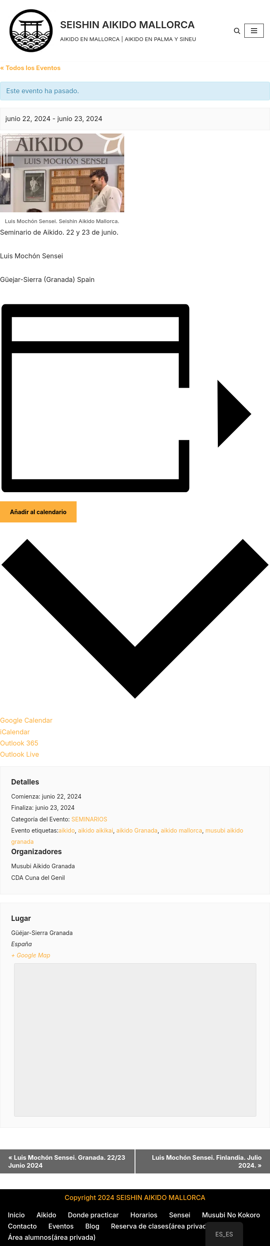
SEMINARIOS (89, 819)
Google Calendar (26, 720)
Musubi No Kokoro (231, 1215)
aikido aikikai (95, 830)
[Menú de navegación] (254, 31)
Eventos (61, 1226)
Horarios (143, 1215)
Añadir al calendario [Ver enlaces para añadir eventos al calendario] (38, 511)
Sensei (179, 1215)
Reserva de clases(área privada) (162, 1226)
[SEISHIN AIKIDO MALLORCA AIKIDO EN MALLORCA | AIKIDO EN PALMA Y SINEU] (101, 31)
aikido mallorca (181, 830)
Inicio (16, 1215)
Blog (92, 1226)
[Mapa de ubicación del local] (135, 1038)
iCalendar (15, 732)
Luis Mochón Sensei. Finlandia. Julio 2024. (207, 1161)
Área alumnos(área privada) (52, 1237)
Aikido (46, 1215)
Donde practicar (93, 1215)
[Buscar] (237, 31)
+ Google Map (30, 955)
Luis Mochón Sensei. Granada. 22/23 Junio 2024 (66, 1161)
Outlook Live (19, 754)
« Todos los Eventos (30, 68)
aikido (66, 830)
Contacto (22, 1226)
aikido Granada (136, 830)
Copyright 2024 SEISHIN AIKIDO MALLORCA (135, 1197)
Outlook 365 (19, 743)
